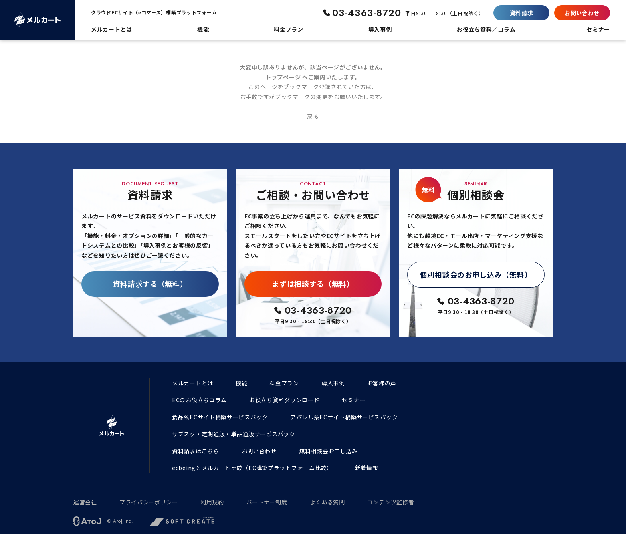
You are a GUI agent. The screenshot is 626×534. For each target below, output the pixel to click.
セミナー (353, 400)
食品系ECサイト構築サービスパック (220, 417)
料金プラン (284, 383)
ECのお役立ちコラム (199, 400)
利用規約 (212, 502)
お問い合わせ (582, 13)
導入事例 (333, 383)
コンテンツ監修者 (390, 502)
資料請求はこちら (195, 451)
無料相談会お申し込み (328, 451)
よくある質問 (327, 502)
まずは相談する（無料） (313, 283)
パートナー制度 (266, 502)
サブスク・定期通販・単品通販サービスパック (233, 434)
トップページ (283, 77)
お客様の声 (382, 383)
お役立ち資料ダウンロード (284, 400)
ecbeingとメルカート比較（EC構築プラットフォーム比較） (252, 468)
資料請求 (521, 13)
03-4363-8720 (366, 13)
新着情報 (366, 468)
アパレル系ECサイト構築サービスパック (344, 417)
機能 (241, 383)
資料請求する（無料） (150, 283)
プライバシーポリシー (148, 502)
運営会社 (85, 502)
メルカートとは (192, 383)
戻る (313, 116)
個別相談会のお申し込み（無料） (476, 274)
